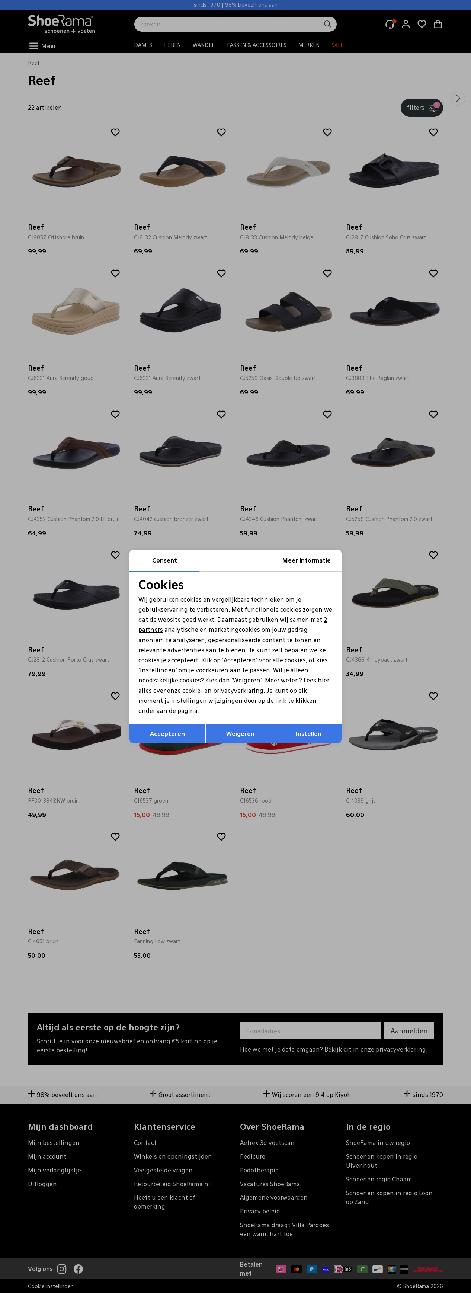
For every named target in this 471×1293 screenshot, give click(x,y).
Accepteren (167, 733)
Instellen (308, 733)
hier (323, 680)
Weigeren (240, 733)
